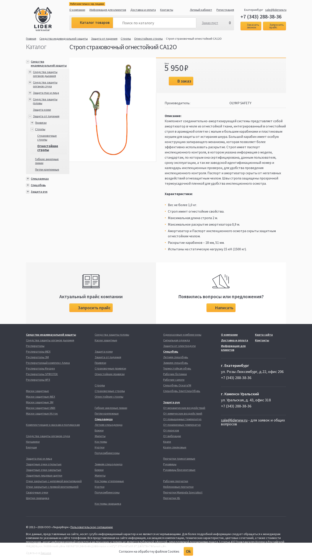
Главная (31, 39)
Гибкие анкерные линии (111, 408)
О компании (77, 10)
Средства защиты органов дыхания (45, 74)
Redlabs (46, 553)
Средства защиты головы (112, 335)
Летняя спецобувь (175, 357)
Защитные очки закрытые (43, 470)
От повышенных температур (182, 419)
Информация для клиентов (107, 10)
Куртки (99, 447)
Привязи (41, 123)
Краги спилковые (174, 447)
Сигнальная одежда (176, 340)
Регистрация (225, 10)
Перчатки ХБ (171, 498)
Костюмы (101, 442)
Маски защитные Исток (42, 413)
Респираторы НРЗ (38, 380)
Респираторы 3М (37, 357)
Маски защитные (37, 391)
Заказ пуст (210, 22)
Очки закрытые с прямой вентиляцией (52, 487)
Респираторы (35, 346)
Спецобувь (38, 185)
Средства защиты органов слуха (45, 84)
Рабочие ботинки (175, 374)
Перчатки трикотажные (179, 459)
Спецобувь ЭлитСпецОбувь (181, 391)
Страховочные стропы (47, 138)
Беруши (31, 447)
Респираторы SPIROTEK (42, 374)
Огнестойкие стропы (148, 39)
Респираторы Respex (40, 368)
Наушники (33, 442)
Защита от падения (104, 39)
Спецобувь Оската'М (177, 385)
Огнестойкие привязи (110, 374)
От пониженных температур (182, 425)
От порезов (171, 430)
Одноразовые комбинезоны (182, 335)
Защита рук (39, 192)
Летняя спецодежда (108, 425)
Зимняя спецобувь (175, 363)
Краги (167, 442)
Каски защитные (106, 340)
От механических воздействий (184, 408)
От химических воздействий (182, 413)
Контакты (166, 10)
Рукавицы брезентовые (179, 470)
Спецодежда (40, 179)
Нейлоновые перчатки (178, 487)
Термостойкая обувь (177, 368)
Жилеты (100, 436)
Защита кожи (42, 110)
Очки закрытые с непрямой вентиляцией (54, 481)
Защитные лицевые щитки (44, 475)
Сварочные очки (37, 492)
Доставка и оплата (143, 10)
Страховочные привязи (110, 368)
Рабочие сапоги (173, 380)
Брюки (99, 430)
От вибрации (172, 436)
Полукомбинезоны (107, 453)
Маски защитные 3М (39, 402)
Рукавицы (169, 464)
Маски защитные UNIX (40, 408)
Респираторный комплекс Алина (48, 363)
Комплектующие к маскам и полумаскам (53, 425)
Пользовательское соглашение (91, 527)
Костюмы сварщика (108, 504)
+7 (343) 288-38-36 (260, 16)
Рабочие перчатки (175, 481)
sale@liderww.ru (275, 10)
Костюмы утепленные (109, 481)
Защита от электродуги (179, 346)
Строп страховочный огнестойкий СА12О (194, 39)
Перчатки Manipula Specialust (182, 492)
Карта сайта (264, 335)
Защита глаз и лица (46, 93)
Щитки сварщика (37, 498)
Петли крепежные (47, 169)
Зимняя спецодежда (108, 464)
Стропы (126, 39)
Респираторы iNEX (38, 351)
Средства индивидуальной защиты (63, 39)
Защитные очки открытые (44, 464)
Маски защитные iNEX (40, 397)
